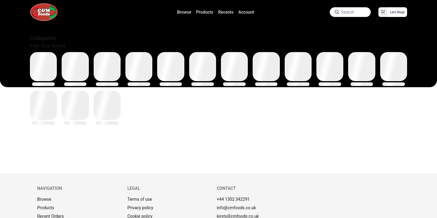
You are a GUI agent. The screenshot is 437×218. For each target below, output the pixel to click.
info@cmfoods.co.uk (236, 207)
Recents (226, 12)
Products (204, 12)
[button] (392, 12)
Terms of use (139, 199)
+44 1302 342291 (233, 199)
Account (246, 12)
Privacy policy (140, 207)
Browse (184, 12)
